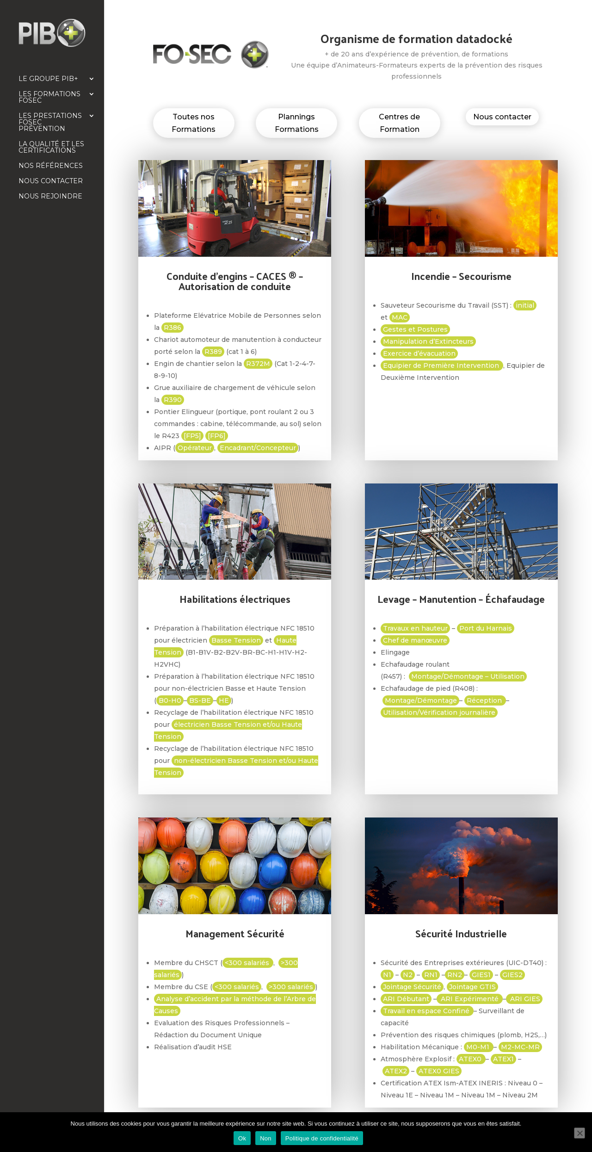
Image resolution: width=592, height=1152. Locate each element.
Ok (242, 1138)
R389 (213, 351)
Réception (485, 700)
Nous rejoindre (50, 196)
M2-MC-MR (520, 1047)
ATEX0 (471, 1059)
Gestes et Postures (415, 329)
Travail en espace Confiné (427, 1011)
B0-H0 (170, 700)
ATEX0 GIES (439, 1071)
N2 (408, 975)
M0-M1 (478, 1047)
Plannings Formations (297, 123)
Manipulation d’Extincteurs (428, 341)
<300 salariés (248, 963)
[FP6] (217, 436)
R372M (258, 363)
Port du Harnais (485, 628)
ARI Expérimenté (469, 999)
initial (525, 305)
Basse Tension (236, 640)
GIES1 (481, 975)
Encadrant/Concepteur (258, 448)
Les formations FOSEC (49, 98)
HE (224, 700)
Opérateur (195, 448)
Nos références (50, 166)
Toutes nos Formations (194, 123)
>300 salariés (291, 987)
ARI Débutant (406, 999)
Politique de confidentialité (321, 1138)
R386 (172, 327)
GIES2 (512, 975)
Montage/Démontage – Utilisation (467, 676)
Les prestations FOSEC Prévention (50, 122)
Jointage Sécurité (412, 987)
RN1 (431, 975)
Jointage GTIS (472, 987)
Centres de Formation (399, 123)
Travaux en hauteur (415, 628)
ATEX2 (396, 1071)
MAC (399, 317)
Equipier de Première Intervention (442, 365)
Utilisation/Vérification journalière (439, 712)
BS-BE (200, 700)
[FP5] (192, 436)
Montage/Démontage (421, 700)
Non (265, 1138)
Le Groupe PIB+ (48, 79)
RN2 (454, 975)
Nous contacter (50, 181)
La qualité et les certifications (51, 148)
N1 (387, 975)
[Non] (579, 1133)
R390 (173, 400)
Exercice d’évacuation (419, 353)
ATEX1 (503, 1059)
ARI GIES (524, 999)
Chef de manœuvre (415, 640)
